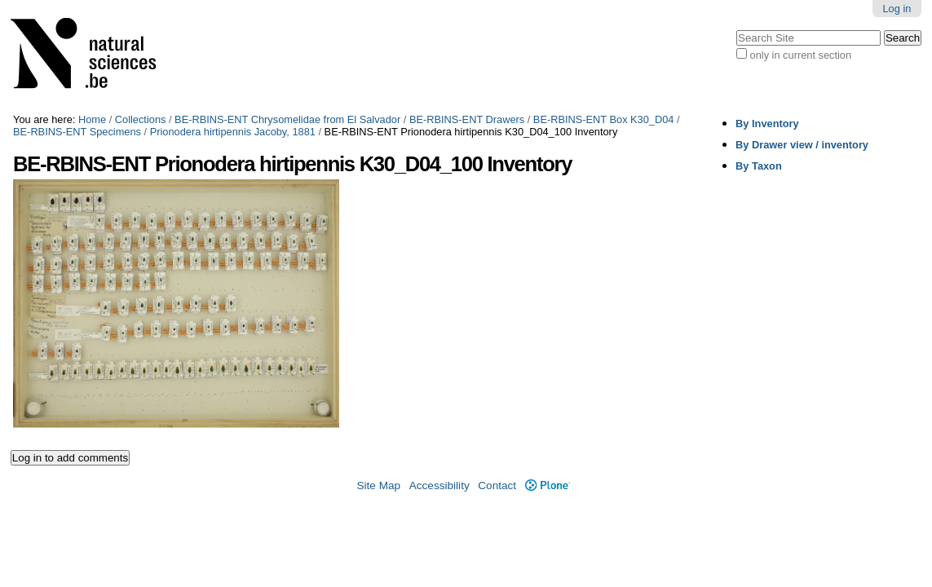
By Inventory (767, 123)
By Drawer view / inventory (801, 145)
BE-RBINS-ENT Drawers (466, 119)
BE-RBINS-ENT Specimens (77, 132)
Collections (140, 119)
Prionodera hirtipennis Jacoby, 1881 (233, 132)
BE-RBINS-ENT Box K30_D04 (603, 119)
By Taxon (758, 166)
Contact (497, 485)
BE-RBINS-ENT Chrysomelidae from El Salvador (287, 119)
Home (92, 119)
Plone (547, 485)
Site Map (378, 485)
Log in (896, 8)
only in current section (800, 55)
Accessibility (439, 485)
